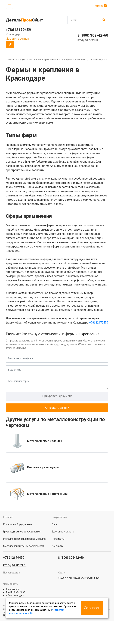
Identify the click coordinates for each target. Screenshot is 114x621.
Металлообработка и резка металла (24, 538)
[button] (10, 44)
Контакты (57, 546)
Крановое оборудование (17, 524)
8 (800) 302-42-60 (93, 35)
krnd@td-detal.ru (88, 40)
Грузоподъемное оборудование (22, 531)
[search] (83, 20)
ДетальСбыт (24, 20)
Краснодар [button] (13, 34)
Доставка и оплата (63, 531)
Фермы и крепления (75, 59)
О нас (55, 524)
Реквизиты (58, 538)
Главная (10, 59)
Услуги (21, 59)
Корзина (101, 5)
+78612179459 (18, 30)
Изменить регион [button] (17, 38)
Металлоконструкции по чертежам (48, 59)
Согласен (92, 608)
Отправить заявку (57, 407)
